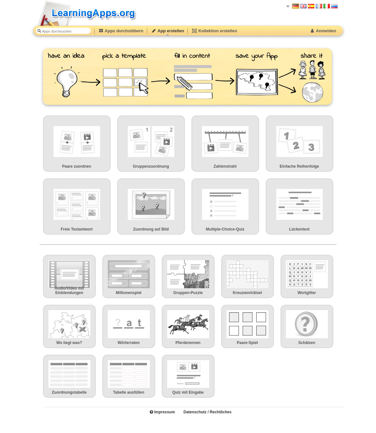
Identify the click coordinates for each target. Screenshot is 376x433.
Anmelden (323, 30)
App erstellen (167, 30)
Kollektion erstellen (214, 30)
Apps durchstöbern (121, 30)
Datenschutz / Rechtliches (207, 412)
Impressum (162, 412)
